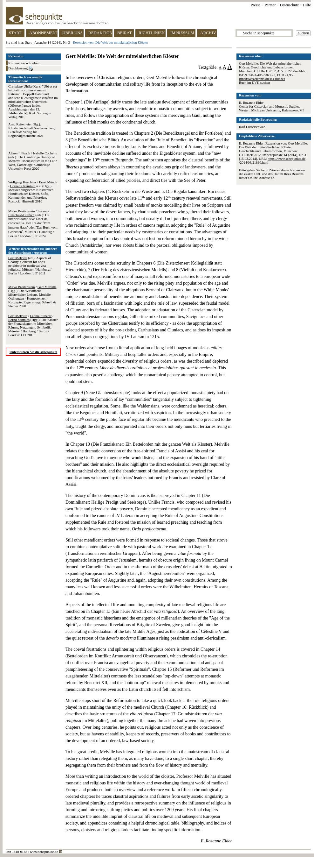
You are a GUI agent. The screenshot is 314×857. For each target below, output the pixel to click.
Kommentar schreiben (23, 63)
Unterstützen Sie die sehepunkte (34, 352)
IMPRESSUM (182, 32)
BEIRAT (124, 32)
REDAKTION (100, 32)
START (15, 32)
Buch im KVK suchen (254, 82)
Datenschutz (289, 5)
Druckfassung (20, 68)
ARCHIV (208, 32)
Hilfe (307, 5)
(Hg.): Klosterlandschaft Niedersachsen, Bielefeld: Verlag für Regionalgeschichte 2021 (31, 130)
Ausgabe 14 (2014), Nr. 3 (52, 42)
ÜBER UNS (72, 32)
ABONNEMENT (43, 32)
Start (28, 42)
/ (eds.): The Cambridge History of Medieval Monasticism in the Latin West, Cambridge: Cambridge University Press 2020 (33, 160)
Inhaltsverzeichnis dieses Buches (262, 79)
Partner (270, 5)
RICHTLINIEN (152, 32)
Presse (256, 5)
